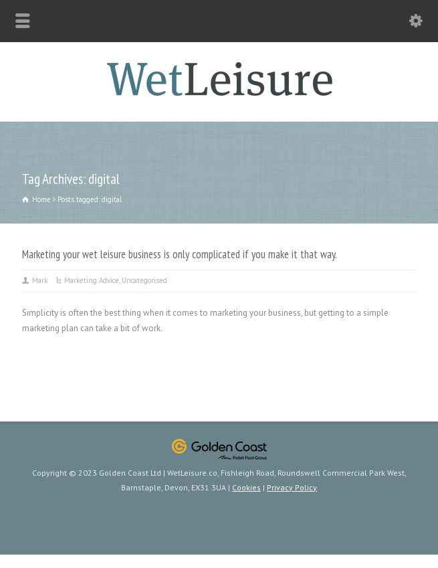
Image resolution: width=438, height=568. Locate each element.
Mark (39, 280)
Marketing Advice (91, 280)
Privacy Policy (292, 487)
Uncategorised (144, 280)
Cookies (246, 487)
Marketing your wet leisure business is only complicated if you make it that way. (179, 254)
